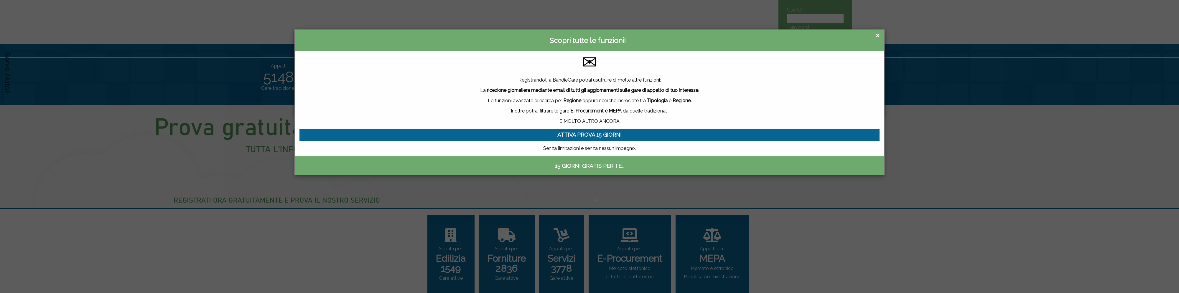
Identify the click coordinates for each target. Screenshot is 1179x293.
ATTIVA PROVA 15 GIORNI (589, 135)
